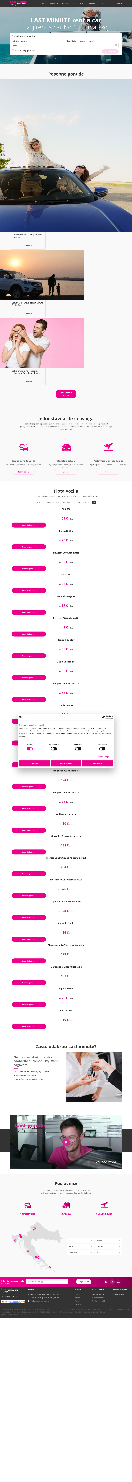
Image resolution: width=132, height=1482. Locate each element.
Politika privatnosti (98, 1298)
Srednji (57, 503)
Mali (38, 503)
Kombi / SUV (67, 503)
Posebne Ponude (69, 3)
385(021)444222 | (36, 1298)
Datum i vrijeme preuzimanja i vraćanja (80, 41)
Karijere (77, 1301)
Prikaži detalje (103, 757)
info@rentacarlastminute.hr (39, 1301)
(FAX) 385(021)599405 (51, 1298)
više (100, 3)
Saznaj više (28, 245)
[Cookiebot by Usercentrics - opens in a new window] (103, 717)
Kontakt (92, 3)
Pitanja (82, 3)
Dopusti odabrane (66, 763)
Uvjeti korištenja (118, 1294)
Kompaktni (47, 503)
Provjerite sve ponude (66, 393)
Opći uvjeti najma (98, 1294)
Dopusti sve (97, 763)
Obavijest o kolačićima (99, 1301)
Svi (94, 503)
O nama (77, 1294)
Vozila (44, 3)
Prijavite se (84, 1281)
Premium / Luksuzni (82, 503)
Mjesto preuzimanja (19, 41)
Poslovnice (54, 3)
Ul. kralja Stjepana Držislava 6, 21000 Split (44, 1294)
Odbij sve (34, 763)
